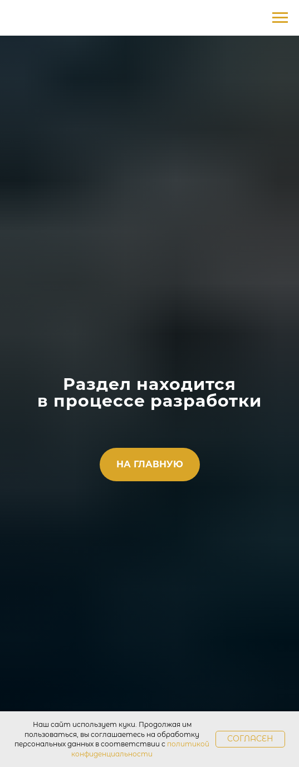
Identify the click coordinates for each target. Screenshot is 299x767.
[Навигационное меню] (280, 17)
